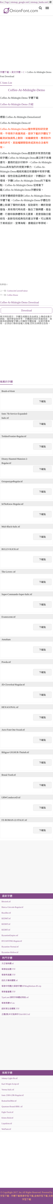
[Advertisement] (26, 43)
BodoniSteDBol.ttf (9, 1101)
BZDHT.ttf (6, 924)
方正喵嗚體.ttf (8, 963)
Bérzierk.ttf (6, 902)
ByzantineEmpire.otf (10, 935)
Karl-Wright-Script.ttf (10, 1084)
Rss (1, 2)
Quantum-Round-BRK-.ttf (12, 1107)
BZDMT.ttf (6, 918)
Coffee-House (12, 295)
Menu (46, 6)
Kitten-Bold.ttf (7, 1118)
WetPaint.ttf (6, 1129)
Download (26, 310)
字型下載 (4, 1196)
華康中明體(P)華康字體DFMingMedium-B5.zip (21, 986)
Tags (7, 2)
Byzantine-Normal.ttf (10, 947)
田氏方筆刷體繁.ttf (10, 980)
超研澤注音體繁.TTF (10, 1009)
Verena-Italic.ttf (8, 1090)
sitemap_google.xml (20, 2)
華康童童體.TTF (8, 992)
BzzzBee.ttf (6, 913)
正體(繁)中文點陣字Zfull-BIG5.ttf (16, 1014)
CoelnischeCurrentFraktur (17, 291)
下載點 (42, 401)
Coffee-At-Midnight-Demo (26, 90)
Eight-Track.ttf (7, 1112)
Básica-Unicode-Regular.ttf (12, 907)
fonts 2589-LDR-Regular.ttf (13, 1095)
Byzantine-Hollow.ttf (10, 952)
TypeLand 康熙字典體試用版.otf (15, 997)
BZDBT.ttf (6, 930)
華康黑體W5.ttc (8, 1003)
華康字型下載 (27, 1196)
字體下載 (4, 72)
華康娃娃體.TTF (8, 969)
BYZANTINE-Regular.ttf (12, 941)
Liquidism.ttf (7, 1123)
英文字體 (15, 72)
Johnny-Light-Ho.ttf (10, 1078)
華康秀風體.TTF (8, 975)
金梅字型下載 (41, 1196)
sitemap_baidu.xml (39, 2)
